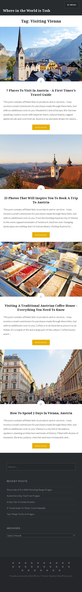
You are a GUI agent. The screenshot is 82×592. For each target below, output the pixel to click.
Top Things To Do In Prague (20, 514)
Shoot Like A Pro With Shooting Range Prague (29, 489)
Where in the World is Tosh (26, 10)
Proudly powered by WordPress (24, 576)
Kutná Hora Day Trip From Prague (23, 496)
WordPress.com (64, 576)
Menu (73, 5)
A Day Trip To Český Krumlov (21, 502)
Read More (41, 127)
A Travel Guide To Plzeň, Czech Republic (26, 508)
